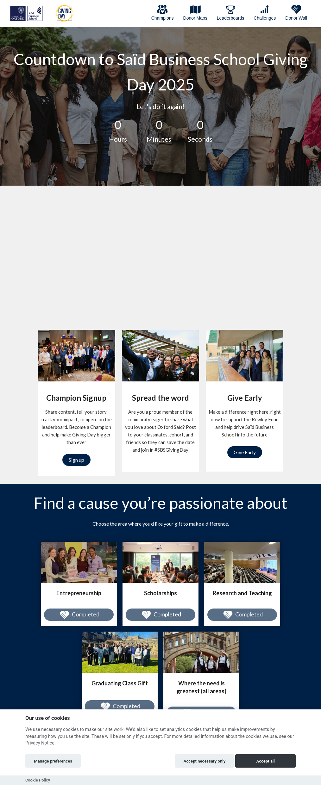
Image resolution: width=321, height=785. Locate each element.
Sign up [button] (76, 460)
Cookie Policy (37, 780)
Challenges (265, 13)
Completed (78, 614)
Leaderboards (230, 13)
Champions (162, 13)
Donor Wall (296, 13)
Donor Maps (195, 13)
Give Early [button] (245, 452)
